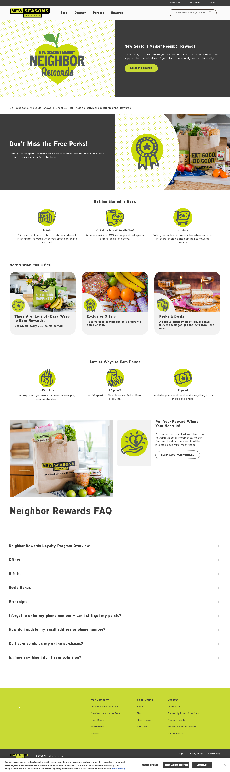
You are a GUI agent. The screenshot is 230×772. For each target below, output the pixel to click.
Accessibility (214, 754)
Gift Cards (143, 727)
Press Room (97, 720)
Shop (64, 13)
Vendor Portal (175, 733)
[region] (115, 765)
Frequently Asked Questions (183, 713)
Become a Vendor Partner (182, 727)
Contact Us (174, 706)
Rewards (117, 13)
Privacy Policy (196, 754)
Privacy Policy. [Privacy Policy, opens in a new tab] (119, 769)
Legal (181, 754)
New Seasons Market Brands (107, 713)
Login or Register (141, 68)
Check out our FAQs (68, 107)
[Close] (224, 764)
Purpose (98, 13)
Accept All (202, 765)
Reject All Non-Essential (176, 765)
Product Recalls (176, 720)
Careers (212, 2)
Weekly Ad (175, 2)
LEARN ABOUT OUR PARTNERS (177, 455)
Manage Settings (150, 765)
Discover (80, 13)
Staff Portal (97, 727)
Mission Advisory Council (105, 706)
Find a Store (194, 2)
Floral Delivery (145, 720)
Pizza (140, 713)
